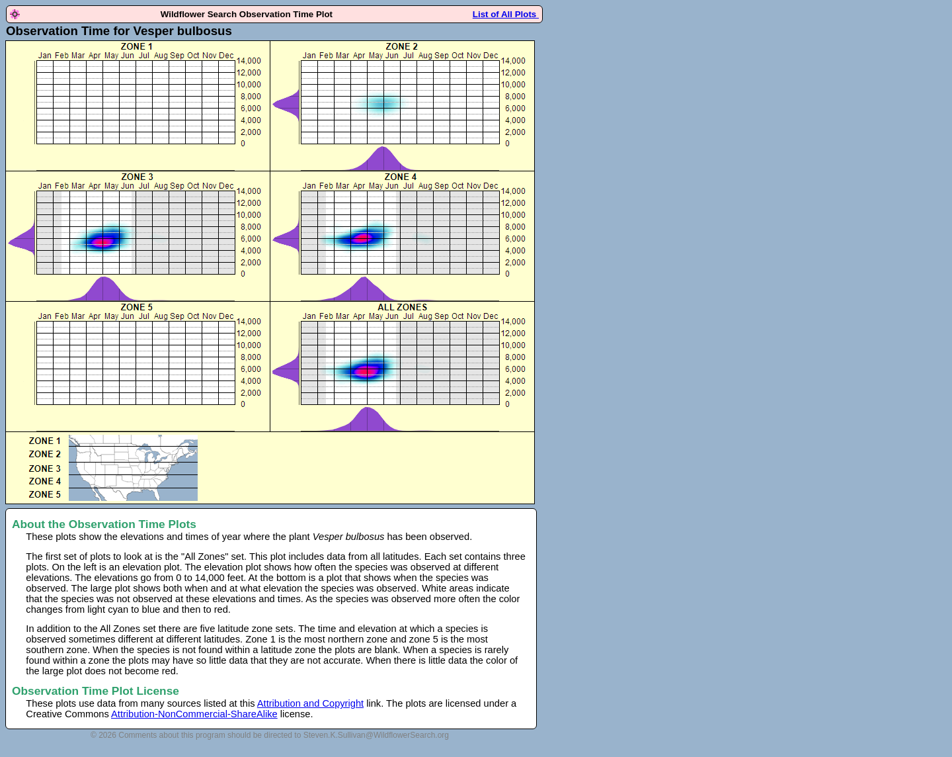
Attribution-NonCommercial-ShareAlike (194, 714)
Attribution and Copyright (310, 703)
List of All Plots (506, 14)
